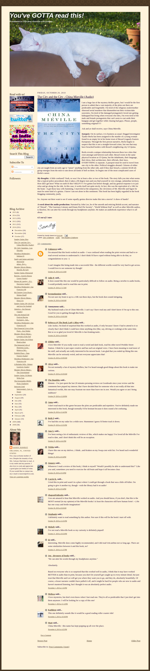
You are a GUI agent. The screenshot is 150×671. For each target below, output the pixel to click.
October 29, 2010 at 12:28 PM (57, 396)
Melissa (51, 594)
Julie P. (51, 278)
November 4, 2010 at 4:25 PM (57, 629)
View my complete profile (19, 477)
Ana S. (51, 431)
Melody (51, 527)
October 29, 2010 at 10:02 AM (57, 316)
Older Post (135, 640)
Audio (58, 237)
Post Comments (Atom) (59, 647)
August (17, 398)
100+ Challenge (48, 237)
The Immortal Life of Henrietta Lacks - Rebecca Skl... (22, 347)
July (16, 401)
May (16, 407)
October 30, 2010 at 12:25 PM (57, 521)
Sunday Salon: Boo (21, 239)
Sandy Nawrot (20, 447)
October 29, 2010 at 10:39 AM (57, 374)
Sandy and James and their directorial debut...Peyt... (24, 261)
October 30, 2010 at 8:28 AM (57, 508)
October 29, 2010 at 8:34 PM (57, 457)
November (19, 233)
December (19, 230)
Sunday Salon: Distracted (23, 273)
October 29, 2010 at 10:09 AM (57, 358)
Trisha (51, 447)
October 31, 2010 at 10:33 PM (57, 534)
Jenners (51, 463)
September (19, 395)
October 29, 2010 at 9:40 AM (57, 300)
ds (49, 540)
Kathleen (52, 610)
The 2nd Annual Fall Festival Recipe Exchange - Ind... (21, 317)
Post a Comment (46, 635)
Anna (50, 402)
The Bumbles (54, 380)
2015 (14, 212)
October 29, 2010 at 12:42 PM (57, 412)
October (18, 236)
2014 (14, 215)
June (16, 404)
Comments (16, 172)
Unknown (52, 249)
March (17, 413)
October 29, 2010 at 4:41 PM (57, 441)
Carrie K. (52, 479)
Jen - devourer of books (58, 555)
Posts (14, 167)
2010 (14, 227)
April (17, 410)
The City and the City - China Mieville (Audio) (65, 96)
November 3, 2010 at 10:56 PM (58, 617)
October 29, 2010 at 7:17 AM (57, 288)
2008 (14, 425)
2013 (14, 218)
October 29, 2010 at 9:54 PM (57, 489)
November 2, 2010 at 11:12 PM (58, 604)
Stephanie (52, 514)
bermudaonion (54, 294)
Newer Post (42, 640)
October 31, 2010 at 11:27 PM (57, 550)
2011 (14, 224)
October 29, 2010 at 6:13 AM (57, 272)
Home (89, 640)
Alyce (50, 364)
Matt (50, 623)
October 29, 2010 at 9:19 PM (57, 473)
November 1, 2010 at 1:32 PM (57, 588)
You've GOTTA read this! (47, 15)
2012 (14, 221)
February (18, 416)
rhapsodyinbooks (56, 495)
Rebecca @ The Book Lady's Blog (63, 322)
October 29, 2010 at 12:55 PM (57, 425)
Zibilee (51, 341)
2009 (14, 422)
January (18, 419)
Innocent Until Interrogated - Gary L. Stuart (23, 389)
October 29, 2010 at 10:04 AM (57, 335)
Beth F (51, 418)
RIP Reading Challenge (70, 237)
